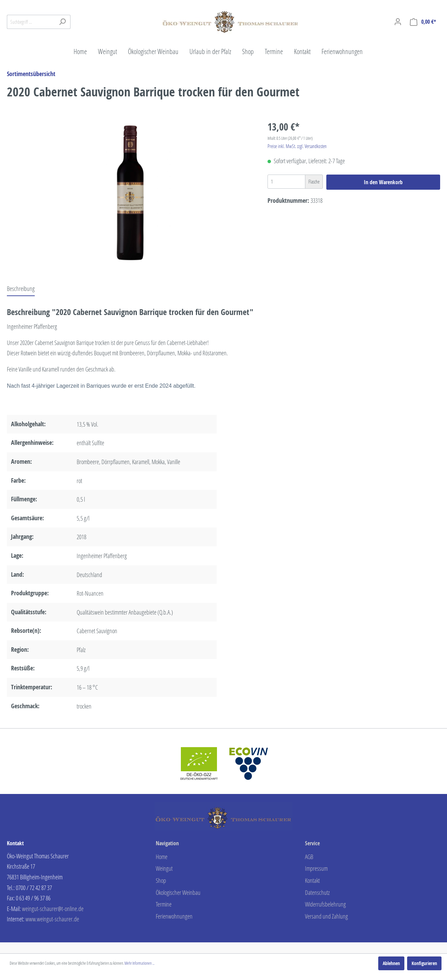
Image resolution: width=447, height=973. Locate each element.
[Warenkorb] (423, 22)
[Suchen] (62, 22)
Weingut (164, 868)
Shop (161, 880)
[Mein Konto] (398, 21)
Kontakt (312, 880)
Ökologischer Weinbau (178, 892)
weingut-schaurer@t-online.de (53, 908)
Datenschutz (317, 892)
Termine (164, 904)
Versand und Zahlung (326, 916)
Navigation (167, 843)
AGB (309, 856)
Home (161, 856)
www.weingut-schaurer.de (52, 919)
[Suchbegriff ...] (31, 22)
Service (312, 843)
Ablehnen (391, 963)
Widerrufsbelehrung (325, 904)
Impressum (316, 868)
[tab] (21, 288)
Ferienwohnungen (174, 916)
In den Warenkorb (383, 182)
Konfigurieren (424, 963)
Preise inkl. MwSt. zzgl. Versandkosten (297, 146)
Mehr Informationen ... (139, 963)
